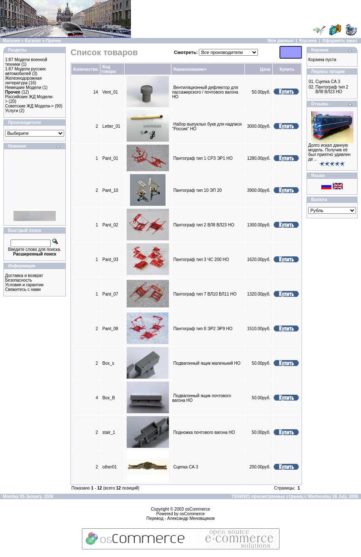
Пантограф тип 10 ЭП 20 (197, 190)
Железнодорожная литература (23, 80)
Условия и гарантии (24, 285)
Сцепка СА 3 (185, 467)
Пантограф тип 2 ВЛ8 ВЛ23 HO (203, 225)
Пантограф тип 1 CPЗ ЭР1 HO (203, 158)
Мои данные (280, 40)
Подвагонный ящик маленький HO (206, 363)
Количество (85, 69)
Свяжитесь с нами (23, 289)
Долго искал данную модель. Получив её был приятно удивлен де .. (329, 152)
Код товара (108, 69)
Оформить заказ (340, 40)
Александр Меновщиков (190, 518)
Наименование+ (189, 69)
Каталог (33, 40)
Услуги (11, 110)
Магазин (11, 40)
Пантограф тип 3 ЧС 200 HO (201, 259)
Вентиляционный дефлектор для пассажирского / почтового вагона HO (205, 92)
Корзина (308, 40)
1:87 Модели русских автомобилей (25, 71)
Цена (265, 69)
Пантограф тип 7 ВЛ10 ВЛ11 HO (204, 294)
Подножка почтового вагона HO (204, 432)
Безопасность (18, 280)
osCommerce (197, 509)
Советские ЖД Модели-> (29, 106)
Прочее (53, 40)
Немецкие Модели (23, 87)
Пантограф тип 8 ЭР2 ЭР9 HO (202, 328)
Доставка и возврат (24, 275)
